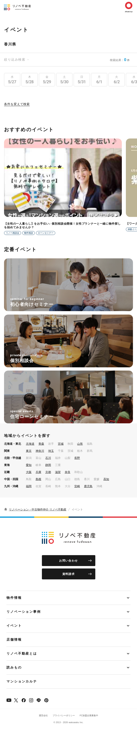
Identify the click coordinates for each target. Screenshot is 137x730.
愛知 (29, 465)
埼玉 (51, 450)
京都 (48, 472)
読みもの (14, 667)
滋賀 (58, 472)
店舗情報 (14, 639)
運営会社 (43, 715)
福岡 (29, 486)
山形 (80, 443)
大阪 (29, 472)
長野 (77, 458)
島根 (38, 479)
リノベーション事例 (23, 611)
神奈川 (40, 450)
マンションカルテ (21, 681)
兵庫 (38, 472)
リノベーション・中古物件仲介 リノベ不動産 (37, 509)
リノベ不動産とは (21, 653)
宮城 (61, 443)
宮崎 (77, 486)
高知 (106, 479)
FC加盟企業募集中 (89, 715)
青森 (41, 443)
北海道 (30, 443)
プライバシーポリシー (64, 715)
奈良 (67, 472)
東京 (29, 450)
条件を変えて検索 (17, 104)
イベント (14, 625)
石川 (48, 458)
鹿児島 (88, 486)
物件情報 (14, 597)
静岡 (48, 465)
